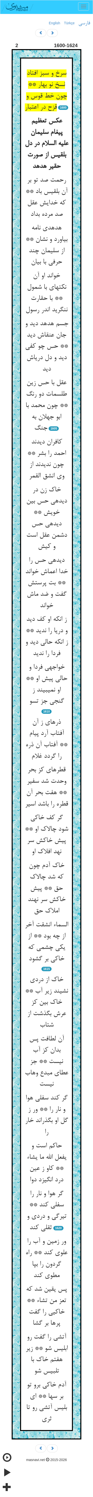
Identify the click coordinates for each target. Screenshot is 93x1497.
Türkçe (69, 23)
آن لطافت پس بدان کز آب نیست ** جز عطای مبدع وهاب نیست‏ (46, 1062)
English (54, 23)
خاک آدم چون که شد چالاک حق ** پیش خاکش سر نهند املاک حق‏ (46, 888)
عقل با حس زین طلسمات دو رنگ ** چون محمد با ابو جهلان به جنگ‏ (47, 405)
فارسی (84, 23)
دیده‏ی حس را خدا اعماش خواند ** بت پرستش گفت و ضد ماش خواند (46, 583)
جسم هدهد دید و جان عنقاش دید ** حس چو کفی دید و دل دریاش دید (46, 346)
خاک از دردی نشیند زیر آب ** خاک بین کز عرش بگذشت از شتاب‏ (46, 1002)
